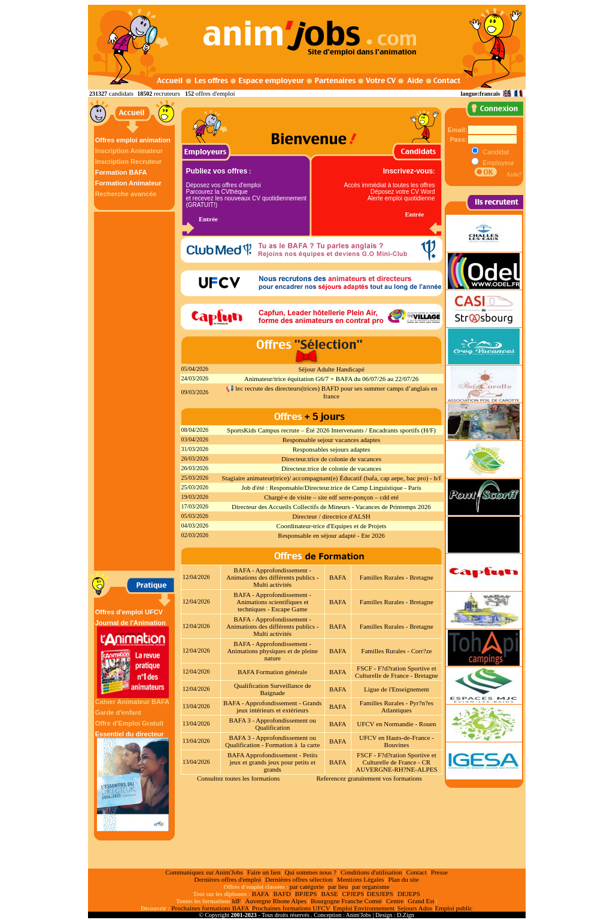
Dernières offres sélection (299, 879)
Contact (416, 872)
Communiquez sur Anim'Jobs (204, 872)
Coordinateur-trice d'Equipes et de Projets (332, 525)
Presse (439, 872)
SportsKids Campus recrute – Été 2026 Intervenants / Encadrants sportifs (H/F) (331, 430)
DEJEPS (408, 893)
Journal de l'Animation (133, 658)
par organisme (370, 886)
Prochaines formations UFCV (291, 908)
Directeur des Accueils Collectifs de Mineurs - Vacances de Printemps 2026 (331, 506)
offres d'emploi (215, 93)
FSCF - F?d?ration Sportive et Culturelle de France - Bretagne (396, 672)
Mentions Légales (360, 879)
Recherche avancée (126, 193)
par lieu (338, 886)
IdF (236, 900)
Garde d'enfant (118, 712)
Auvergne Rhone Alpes (275, 900)
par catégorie (307, 886)
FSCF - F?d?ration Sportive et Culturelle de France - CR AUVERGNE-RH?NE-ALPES (396, 762)
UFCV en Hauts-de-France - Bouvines (396, 741)
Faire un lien (264, 872)
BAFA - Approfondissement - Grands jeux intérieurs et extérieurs (272, 706)
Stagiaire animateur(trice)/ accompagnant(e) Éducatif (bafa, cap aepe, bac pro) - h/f (331, 478)
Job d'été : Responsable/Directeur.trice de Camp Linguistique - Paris (331, 487)
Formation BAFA (121, 172)
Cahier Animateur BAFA (132, 701)
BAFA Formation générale (273, 671)
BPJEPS (306, 893)
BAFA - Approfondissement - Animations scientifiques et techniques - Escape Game (272, 602)
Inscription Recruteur (128, 161)
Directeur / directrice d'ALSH (331, 516)
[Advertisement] (136, 391)
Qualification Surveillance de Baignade (272, 689)
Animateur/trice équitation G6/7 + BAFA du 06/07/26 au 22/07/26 (331, 378)
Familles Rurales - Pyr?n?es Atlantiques (396, 706)
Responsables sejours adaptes (332, 449)
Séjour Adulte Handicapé (331, 369)
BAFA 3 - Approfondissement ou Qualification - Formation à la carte (272, 741)
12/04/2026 (196, 577)
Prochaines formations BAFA (210, 908)
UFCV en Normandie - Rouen (396, 723)
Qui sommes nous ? (310, 872)
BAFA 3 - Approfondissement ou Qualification (272, 724)
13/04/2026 (196, 706)
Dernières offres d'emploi (227, 879)
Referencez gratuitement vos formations (368, 778)
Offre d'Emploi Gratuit (129, 723)
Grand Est (421, 900)
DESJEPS (380, 893)
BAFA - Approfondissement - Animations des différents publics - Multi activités (272, 577)
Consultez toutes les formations (238, 778)
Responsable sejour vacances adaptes (331, 439)
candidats (121, 93)
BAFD (281, 893)
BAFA (338, 577)
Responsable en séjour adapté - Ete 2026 (331, 535)
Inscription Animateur (129, 150)
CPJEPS (353, 893)
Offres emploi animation (133, 140)
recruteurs (167, 93)
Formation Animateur (128, 183)
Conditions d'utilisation (371, 872)
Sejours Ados (414, 908)
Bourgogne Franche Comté (346, 900)
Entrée (208, 219)
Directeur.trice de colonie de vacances (331, 458)
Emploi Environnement (363, 908)
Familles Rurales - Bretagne (396, 577)
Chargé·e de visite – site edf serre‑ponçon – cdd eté (331, 497)
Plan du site (403, 879)
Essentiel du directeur (133, 780)
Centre (394, 900)
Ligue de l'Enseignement (396, 689)
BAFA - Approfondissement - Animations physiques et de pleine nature (272, 651)
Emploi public (453, 908)
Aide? (513, 174)
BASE (329, 893)
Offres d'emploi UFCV (129, 612)
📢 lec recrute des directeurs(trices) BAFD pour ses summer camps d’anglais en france (332, 392)
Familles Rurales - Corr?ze (396, 650)
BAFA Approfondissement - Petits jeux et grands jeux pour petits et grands (272, 762)
